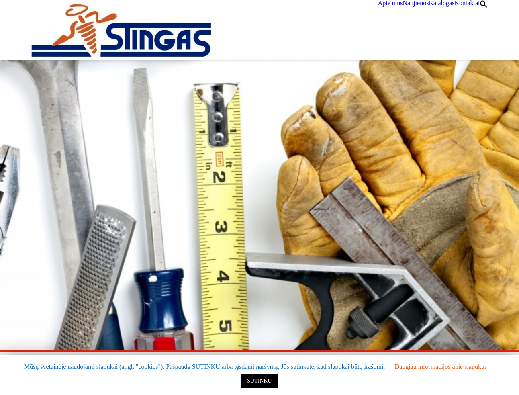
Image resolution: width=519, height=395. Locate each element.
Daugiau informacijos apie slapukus (440, 366)
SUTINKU (259, 381)
